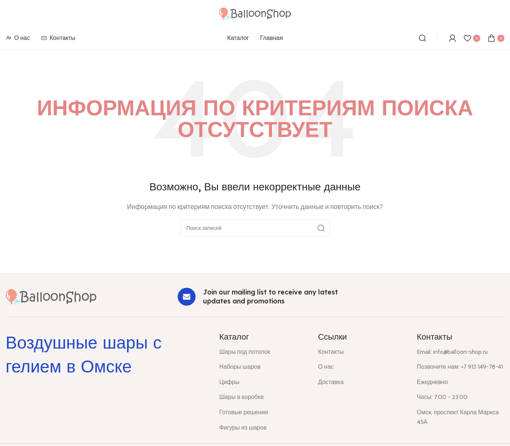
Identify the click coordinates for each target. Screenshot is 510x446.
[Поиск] (422, 38)
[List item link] (263, 352)
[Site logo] (255, 12)
